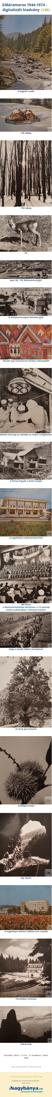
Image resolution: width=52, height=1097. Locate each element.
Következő (36, 1055)
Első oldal (8, 1055)
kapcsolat (26, 1083)
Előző (16, 1055)
